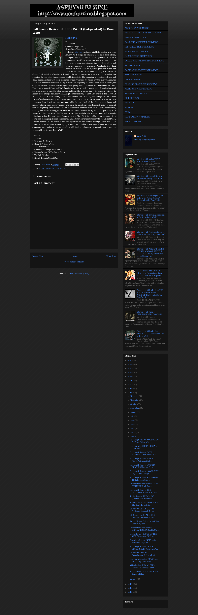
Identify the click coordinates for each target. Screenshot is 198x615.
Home (75, 256)
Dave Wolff (141, 136)
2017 (130, 584)
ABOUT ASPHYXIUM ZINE (137, 28)
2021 (130, 381)
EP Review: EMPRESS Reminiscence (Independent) (142, 554)
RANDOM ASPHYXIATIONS (137, 117)
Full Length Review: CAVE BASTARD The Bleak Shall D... (144, 453)
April (132, 428)
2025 (130, 364)
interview (78, 52)
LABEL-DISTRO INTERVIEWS (138, 56)
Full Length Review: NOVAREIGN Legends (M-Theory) (144, 472)
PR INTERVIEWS (132, 65)
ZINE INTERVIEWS (133, 75)
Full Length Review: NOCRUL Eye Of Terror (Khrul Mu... (144, 441)
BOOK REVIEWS (132, 79)
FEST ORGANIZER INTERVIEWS (139, 47)
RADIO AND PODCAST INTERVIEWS (141, 70)
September (134, 408)
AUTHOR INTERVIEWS (135, 37)
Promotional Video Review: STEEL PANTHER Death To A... (144, 485)
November (134, 400)
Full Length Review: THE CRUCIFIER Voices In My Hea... (144, 491)
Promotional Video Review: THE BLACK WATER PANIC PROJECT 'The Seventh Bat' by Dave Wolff (150, 293)
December (134, 396)
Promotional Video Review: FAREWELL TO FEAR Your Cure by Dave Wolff (150, 333)
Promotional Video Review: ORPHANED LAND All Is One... (144, 529)
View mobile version (74, 261)
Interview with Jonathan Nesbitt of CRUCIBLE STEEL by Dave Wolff (151, 233)
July (132, 416)
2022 (130, 376)
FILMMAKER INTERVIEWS (137, 51)
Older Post (111, 256)
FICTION (129, 107)
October (133, 404)
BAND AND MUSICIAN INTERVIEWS (141, 42)
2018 (130, 393)
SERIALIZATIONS (133, 121)
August (133, 412)
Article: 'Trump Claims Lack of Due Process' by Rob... (144, 522)
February (134, 436)
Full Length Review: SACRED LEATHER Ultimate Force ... (142, 466)
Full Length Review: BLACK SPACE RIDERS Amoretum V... (144, 547)
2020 (130, 385)
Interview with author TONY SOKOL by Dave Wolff (148, 160)
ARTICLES (129, 103)
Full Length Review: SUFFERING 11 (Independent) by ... (144, 478)
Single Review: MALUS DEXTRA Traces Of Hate (144, 572)
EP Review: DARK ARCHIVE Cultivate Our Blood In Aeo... (143, 516)
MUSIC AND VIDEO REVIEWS (52, 169)
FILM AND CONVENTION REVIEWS (141, 84)
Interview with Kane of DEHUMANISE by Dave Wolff (149, 313)
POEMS (128, 112)
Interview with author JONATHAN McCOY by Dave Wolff (144, 560)
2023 (130, 372)
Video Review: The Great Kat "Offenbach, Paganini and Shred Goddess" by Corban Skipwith (149, 273)
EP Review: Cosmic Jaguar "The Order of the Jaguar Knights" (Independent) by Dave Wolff (150, 197)
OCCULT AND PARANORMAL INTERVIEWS (144, 61)
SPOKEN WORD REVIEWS (136, 93)
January (133, 579)
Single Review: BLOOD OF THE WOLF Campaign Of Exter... (143, 535)
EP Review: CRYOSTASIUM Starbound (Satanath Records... (143, 510)
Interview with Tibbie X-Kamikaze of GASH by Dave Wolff (151, 216)
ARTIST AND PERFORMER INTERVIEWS (143, 33)
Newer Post (38, 256)
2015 (130, 592)
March (133, 432)
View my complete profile (144, 140)
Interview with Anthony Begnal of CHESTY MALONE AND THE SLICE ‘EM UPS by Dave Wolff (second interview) (150, 252)
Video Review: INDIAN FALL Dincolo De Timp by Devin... (142, 566)
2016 (130, 588)
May (132, 424)
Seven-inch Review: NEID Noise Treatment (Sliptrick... (143, 541)
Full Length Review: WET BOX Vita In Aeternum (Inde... (143, 460)
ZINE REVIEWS (132, 98)
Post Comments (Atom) (79, 273)
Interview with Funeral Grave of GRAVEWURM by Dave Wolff (149, 177)
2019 (130, 389)
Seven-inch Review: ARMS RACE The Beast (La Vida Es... (144, 503)
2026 (130, 360)
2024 (130, 368)
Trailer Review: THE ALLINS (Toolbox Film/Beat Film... (142, 497)
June (132, 420)
